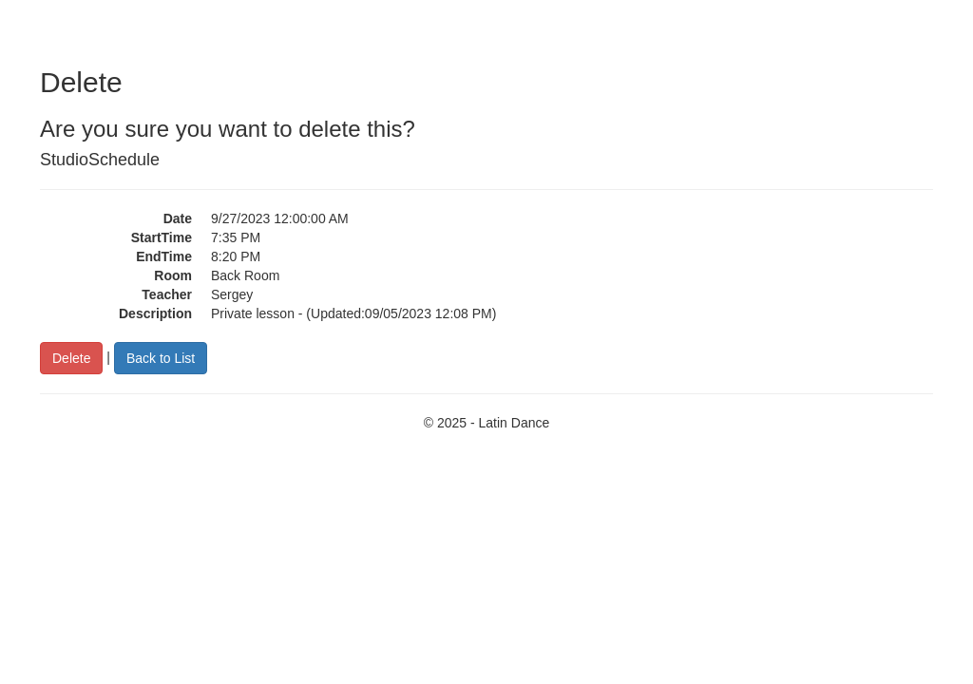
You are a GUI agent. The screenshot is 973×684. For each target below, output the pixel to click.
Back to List (160, 358)
